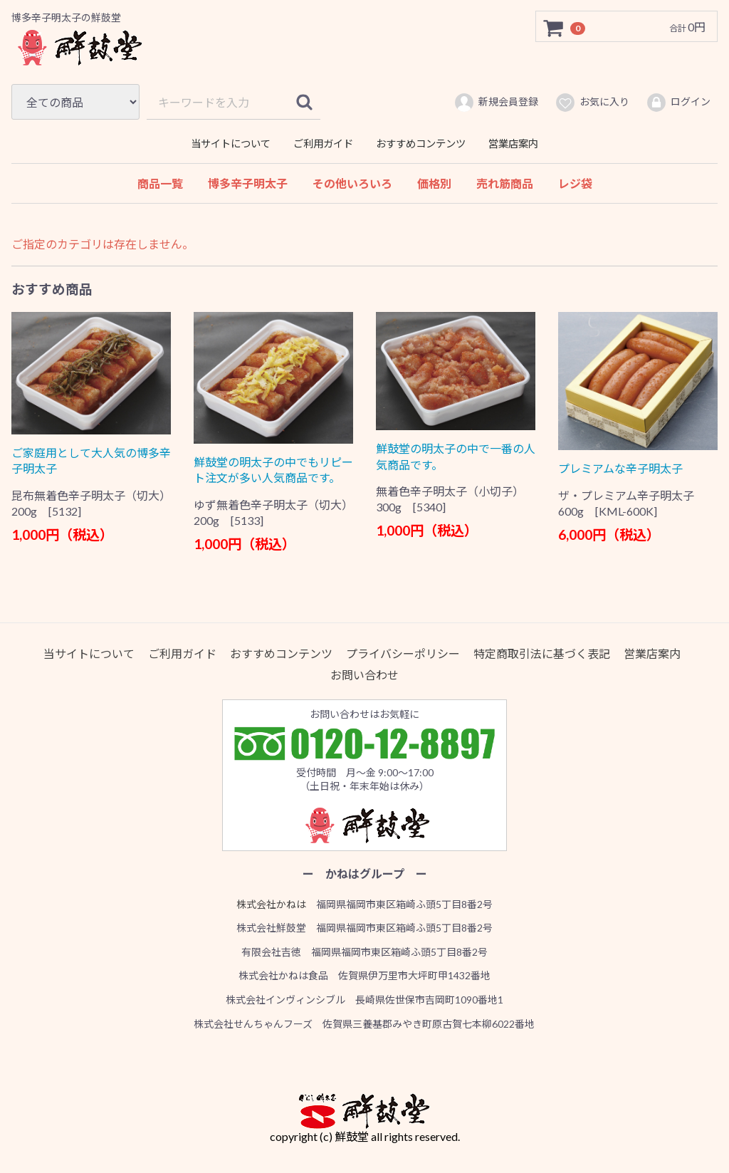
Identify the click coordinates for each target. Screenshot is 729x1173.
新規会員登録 (495, 102)
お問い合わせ (364, 675)
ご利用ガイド (323, 143)
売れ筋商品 (504, 183)
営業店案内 (513, 143)
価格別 (434, 183)
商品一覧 (160, 183)
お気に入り (592, 102)
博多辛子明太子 (248, 183)
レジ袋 (575, 183)
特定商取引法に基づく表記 (541, 653)
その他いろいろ (352, 183)
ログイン (678, 102)
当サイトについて (231, 143)
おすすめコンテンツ (421, 143)
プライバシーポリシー (403, 653)
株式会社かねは (271, 903)
